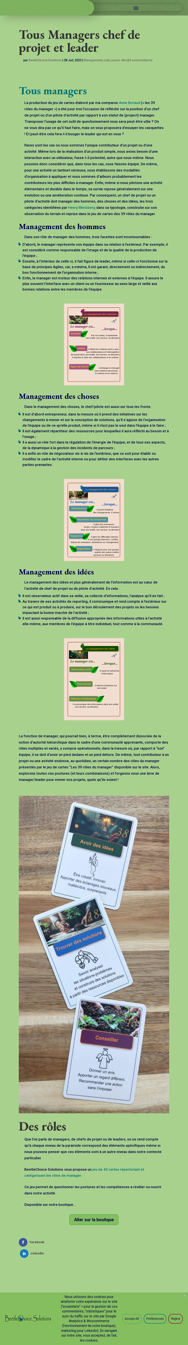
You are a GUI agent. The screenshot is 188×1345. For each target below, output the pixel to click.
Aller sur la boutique (94, 1220)
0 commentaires (141, 61)
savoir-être (119, 61)
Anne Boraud (129, 103)
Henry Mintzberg (81, 208)
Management (93, 61)
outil (107, 61)
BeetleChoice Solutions (45, 61)
